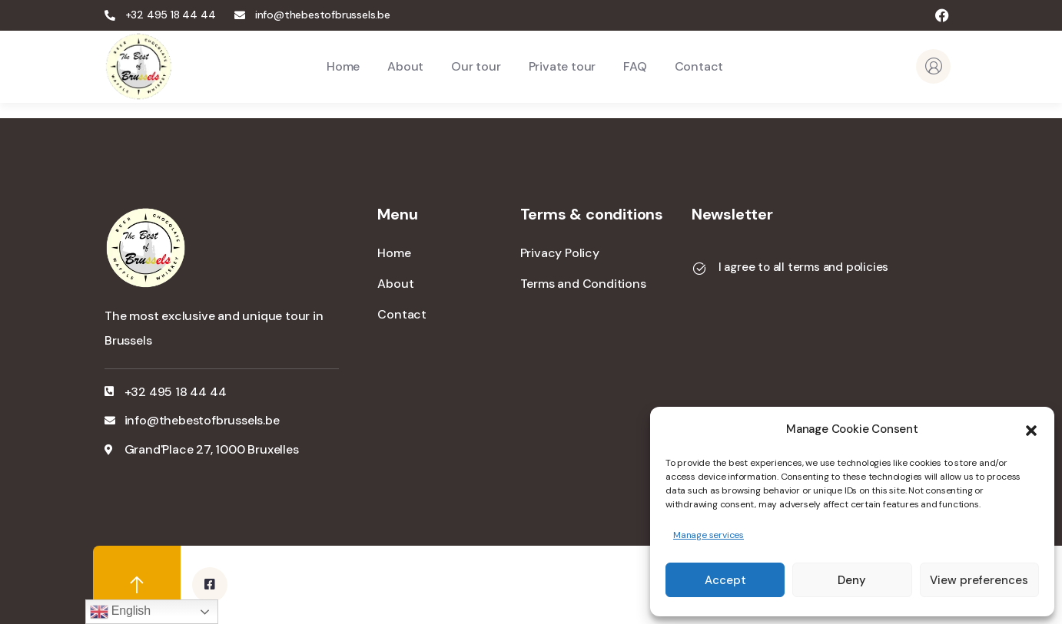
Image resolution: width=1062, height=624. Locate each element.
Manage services (708, 535)
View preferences (979, 580)
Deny (852, 580)
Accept (725, 580)
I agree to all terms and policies (803, 267)
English (120, 612)
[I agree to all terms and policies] (699, 268)
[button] (1031, 429)
